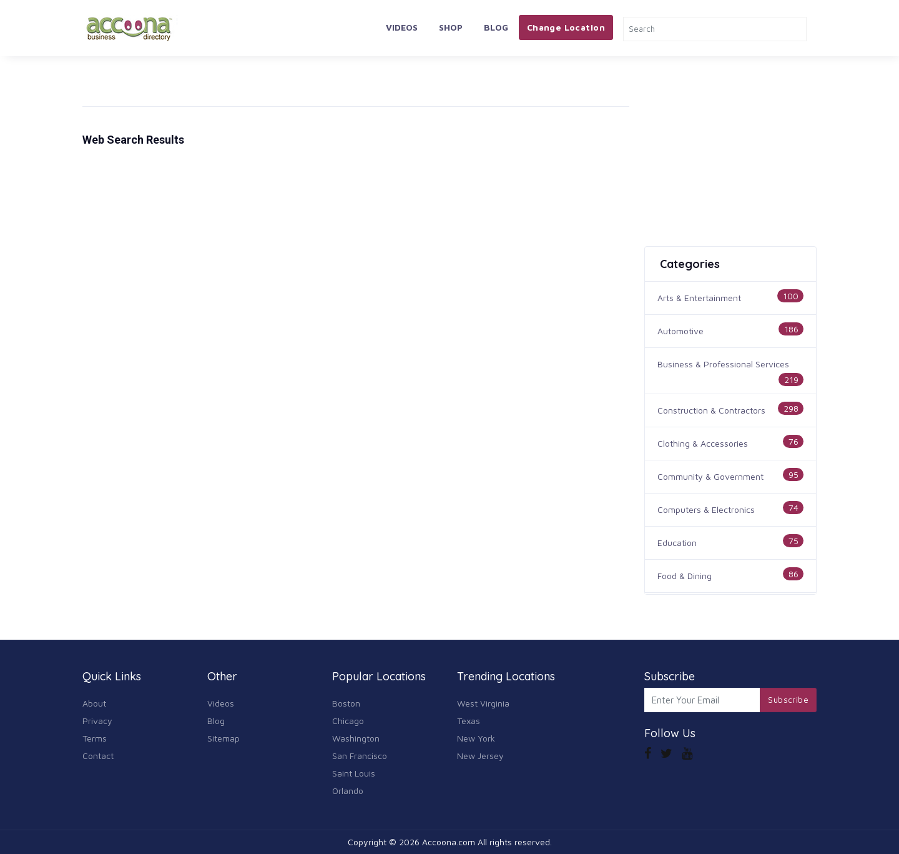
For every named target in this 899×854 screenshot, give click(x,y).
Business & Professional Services (723, 364)
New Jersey (480, 755)
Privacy (97, 720)
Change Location (566, 27)
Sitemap (223, 738)
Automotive (680, 330)
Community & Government (710, 476)
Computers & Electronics (706, 509)
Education (677, 542)
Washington (356, 738)
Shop (451, 27)
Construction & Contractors (711, 410)
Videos (402, 27)
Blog (496, 27)
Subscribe (788, 700)
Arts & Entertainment (699, 297)
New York (476, 738)
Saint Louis (353, 773)
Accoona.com (448, 842)
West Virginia (483, 703)
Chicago (348, 720)
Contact (98, 755)
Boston (346, 703)
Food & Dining (684, 575)
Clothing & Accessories (702, 443)
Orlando (347, 790)
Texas (468, 720)
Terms (94, 738)
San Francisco (359, 755)
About (94, 703)
